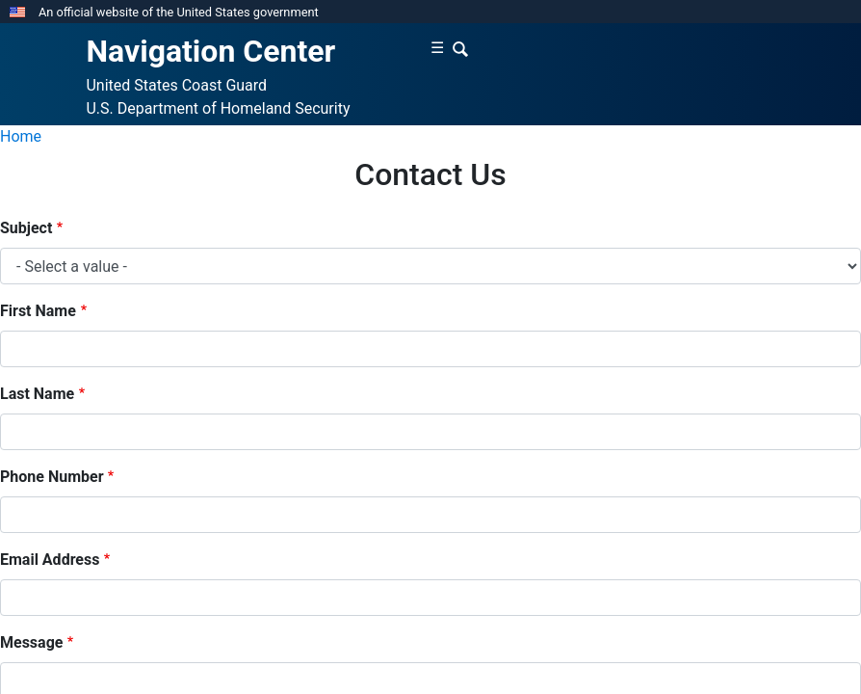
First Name (38, 311)
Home (20, 136)
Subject (26, 228)
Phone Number (52, 476)
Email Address (49, 559)
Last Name (37, 394)
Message (31, 642)
